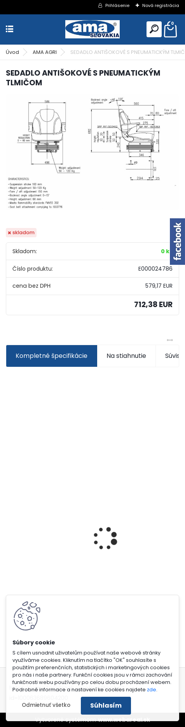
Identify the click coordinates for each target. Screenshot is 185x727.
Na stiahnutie (126, 355)
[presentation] (10, 525)
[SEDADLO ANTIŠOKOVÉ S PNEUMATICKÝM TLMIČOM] (92, 152)
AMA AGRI (45, 52)
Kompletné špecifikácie (51, 355)
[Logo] (92, 29)
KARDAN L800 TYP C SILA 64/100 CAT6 (67, 581)
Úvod (12, 52)
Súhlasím (106, 705)
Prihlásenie (117, 5)
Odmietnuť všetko (46, 705)
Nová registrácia (160, 5)
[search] (154, 28)
